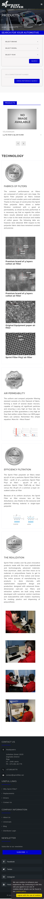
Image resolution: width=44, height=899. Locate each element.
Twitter (7, 869)
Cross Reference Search (26, 81)
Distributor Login (9, 831)
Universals (7, 822)
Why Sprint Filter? (10, 789)
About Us (6, 818)
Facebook (8, 862)
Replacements (8, 794)
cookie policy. (21, 891)
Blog (5, 827)
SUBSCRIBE (22, 853)
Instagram (8, 877)
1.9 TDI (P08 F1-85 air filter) (13, 135)
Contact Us (7, 803)
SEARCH (34, 61)
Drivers (6, 798)
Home (4, 28)
